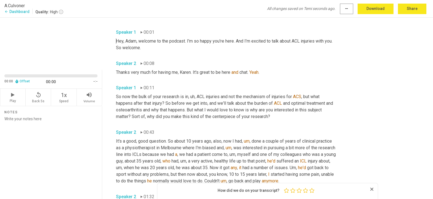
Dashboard (17, 11)
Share (412, 8)
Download (375, 8)
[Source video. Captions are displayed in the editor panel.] (51, 43)
